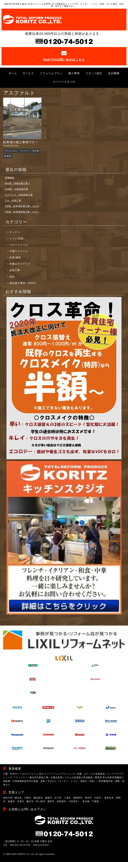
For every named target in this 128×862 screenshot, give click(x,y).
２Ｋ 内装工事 (13, 200)
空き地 (35, 151)
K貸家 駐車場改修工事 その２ (22, 206)
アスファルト (11, 151)
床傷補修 (9, 177)
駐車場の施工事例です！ (20, 142)
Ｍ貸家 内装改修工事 (16, 189)
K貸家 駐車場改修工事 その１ (22, 212)
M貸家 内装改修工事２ (17, 183)
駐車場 (7, 156)
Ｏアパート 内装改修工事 (19, 195)
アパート (25, 151)
